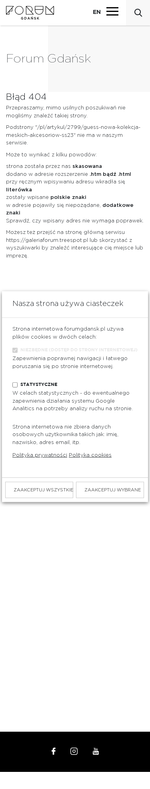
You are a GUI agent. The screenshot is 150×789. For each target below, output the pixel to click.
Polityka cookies (90, 455)
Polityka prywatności (39, 455)
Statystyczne (38, 384)
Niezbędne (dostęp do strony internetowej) (79, 350)
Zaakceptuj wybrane (112, 490)
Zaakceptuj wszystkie (43, 490)
